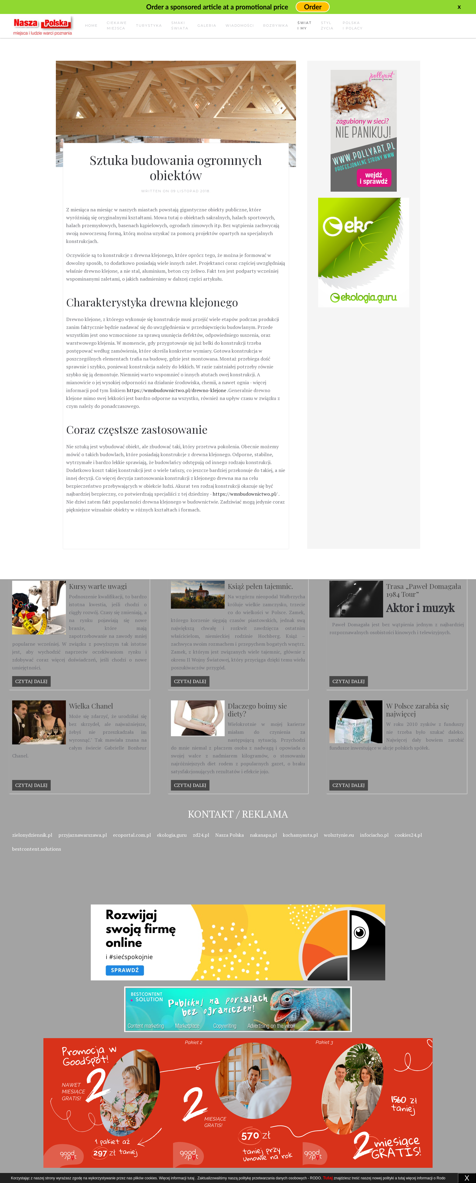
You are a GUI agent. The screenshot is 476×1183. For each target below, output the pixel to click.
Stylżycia (327, 25)
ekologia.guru (172, 835)
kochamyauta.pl (300, 835)
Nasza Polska (229, 835)
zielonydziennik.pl (32, 835)
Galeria (207, 25)
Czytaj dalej (31, 681)
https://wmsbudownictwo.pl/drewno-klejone (176, 390)
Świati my (305, 25)
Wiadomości (240, 25)
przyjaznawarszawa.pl (82, 835)
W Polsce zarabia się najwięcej (417, 709)
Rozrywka (275, 25)
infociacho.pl (374, 835)
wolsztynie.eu (339, 835)
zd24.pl (201, 835)
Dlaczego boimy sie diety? (257, 709)
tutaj (191, 1178)
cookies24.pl (408, 835)
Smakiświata (180, 25)
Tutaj (328, 1177)
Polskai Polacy (353, 25)
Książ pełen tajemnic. (260, 586)
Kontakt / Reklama (238, 813)
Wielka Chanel (91, 705)
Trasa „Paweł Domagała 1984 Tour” (423, 590)
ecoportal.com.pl (132, 835)
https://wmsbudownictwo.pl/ (245, 494)
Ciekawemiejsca (117, 25)
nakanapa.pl (263, 835)
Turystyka (149, 25)
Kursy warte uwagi (98, 586)
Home (91, 25)
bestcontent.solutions (36, 849)
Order (312, 7)
